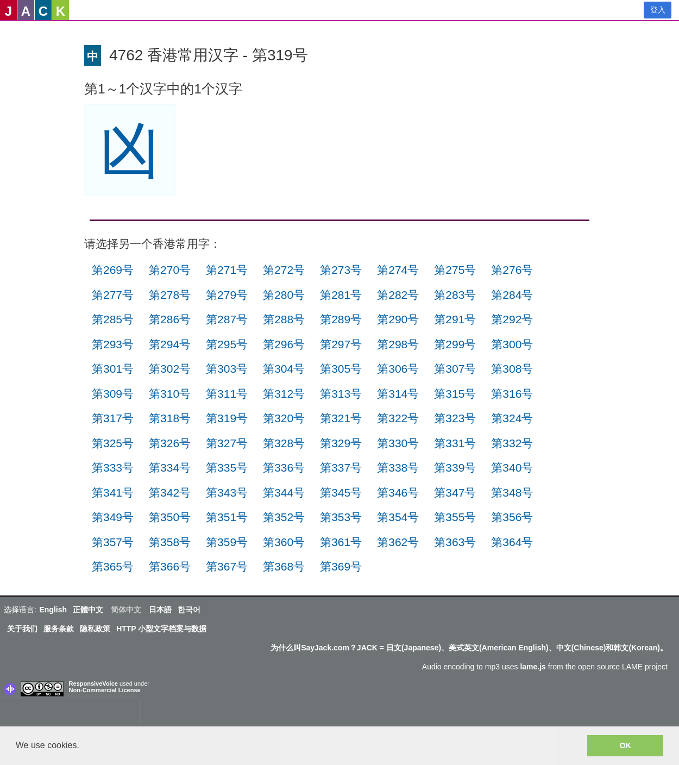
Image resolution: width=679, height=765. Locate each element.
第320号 (284, 418)
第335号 (227, 467)
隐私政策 (95, 628)
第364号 (512, 542)
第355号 (455, 517)
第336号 (284, 467)
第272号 (284, 270)
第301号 (113, 368)
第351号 (227, 517)
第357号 (113, 542)
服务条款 (58, 628)
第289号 (341, 319)
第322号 (398, 418)
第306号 (398, 368)
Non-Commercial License (105, 690)
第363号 (455, 542)
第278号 (170, 295)
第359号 (227, 542)
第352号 (284, 517)
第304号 (284, 368)
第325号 (113, 443)
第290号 (398, 319)
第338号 (398, 467)
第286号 (170, 319)
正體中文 (88, 609)
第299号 (455, 344)
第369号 (341, 566)
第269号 (113, 270)
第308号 (512, 368)
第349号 (113, 517)
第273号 (341, 270)
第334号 (170, 467)
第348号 (512, 492)
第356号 (512, 517)
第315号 (455, 393)
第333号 (113, 467)
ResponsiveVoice (93, 683)
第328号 (284, 443)
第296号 (284, 344)
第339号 (455, 467)
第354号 (398, 517)
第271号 (227, 270)
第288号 (284, 319)
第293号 (113, 344)
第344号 (284, 492)
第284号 (512, 295)
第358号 (170, 542)
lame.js (532, 666)
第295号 (227, 344)
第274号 (398, 270)
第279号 (227, 295)
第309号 (113, 393)
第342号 (170, 492)
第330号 (398, 443)
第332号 (512, 443)
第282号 (398, 295)
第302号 (170, 368)
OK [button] (625, 745)
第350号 (170, 517)
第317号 (113, 418)
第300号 (512, 344)
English (53, 609)
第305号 (341, 368)
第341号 (113, 492)
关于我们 (22, 628)
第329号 (341, 443)
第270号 (170, 270)
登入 (657, 9)
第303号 (227, 368)
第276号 (512, 270)
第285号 (113, 319)
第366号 (170, 566)
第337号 (341, 467)
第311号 (227, 393)
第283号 (455, 295)
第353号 (341, 517)
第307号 (455, 368)
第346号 (398, 492)
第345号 (341, 492)
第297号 (341, 344)
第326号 (170, 443)
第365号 (113, 566)
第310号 (170, 393)
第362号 (398, 542)
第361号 (341, 542)
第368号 (284, 566)
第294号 (170, 344)
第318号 (170, 418)
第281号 (341, 295)
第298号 (398, 344)
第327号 (227, 443)
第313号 (341, 393)
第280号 (284, 295)
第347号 (455, 492)
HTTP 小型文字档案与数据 (161, 628)
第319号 (227, 418)
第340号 (512, 467)
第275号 (455, 270)
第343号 (227, 492)
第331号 (455, 443)
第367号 (227, 566)
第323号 (455, 418)
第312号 (284, 393)
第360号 (284, 542)
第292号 (512, 319)
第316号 (512, 393)
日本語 (160, 609)
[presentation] (69, 714)
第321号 (341, 418)
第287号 (227, 319)
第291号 (455, 319)
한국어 (189, 609)
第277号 (113, 295)
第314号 (398, 393)
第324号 (512, 418)
